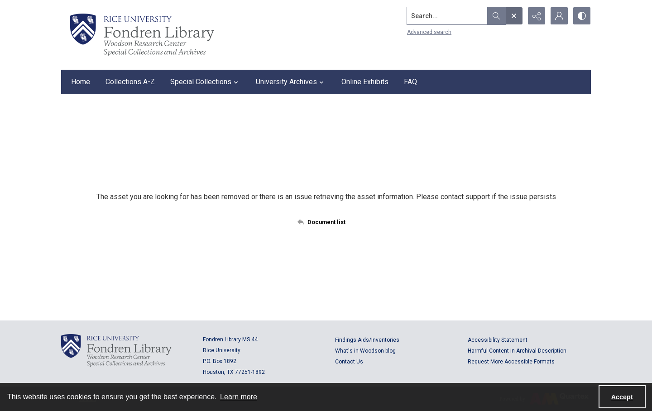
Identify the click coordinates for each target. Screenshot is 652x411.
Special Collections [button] (205, 81)
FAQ (410, 81)
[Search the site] (447, 15)
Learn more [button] (238, 397)
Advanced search (429, 32)
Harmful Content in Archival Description (517, 351)
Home (80, 81)
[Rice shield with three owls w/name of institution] (142, 35)
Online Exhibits (364, 81)
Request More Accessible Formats (511, 361)
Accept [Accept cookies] (622, 397)
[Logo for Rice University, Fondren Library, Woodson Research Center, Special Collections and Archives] (116, 350)
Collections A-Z (130, 81)
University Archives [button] (291, 81)
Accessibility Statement (497, 340)
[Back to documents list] (326, 221)
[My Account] (559, 15)
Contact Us (349, 361)
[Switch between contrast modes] (581, 15)
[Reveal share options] (536, 15)
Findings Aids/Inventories (367, 340)
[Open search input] (514, 15)
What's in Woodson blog (365, 351)
